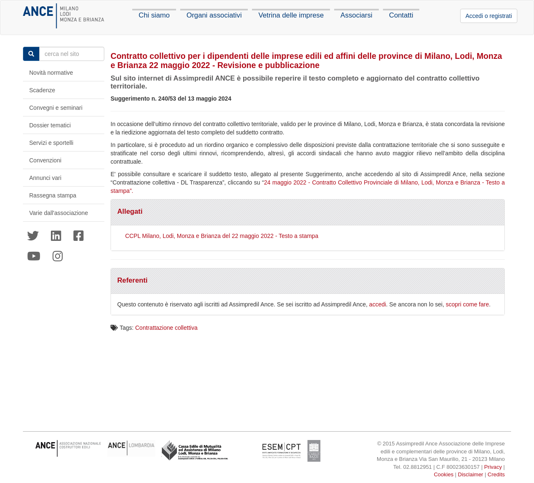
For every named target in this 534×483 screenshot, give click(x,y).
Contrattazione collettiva (166, 327)
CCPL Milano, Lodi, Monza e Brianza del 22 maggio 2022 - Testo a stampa (221, 236)
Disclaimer (471, 474)
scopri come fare (467, 304)
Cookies (443, 474)
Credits (496, 474)
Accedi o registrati (489, 16)
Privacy (493, 467)
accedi (377, 304)
